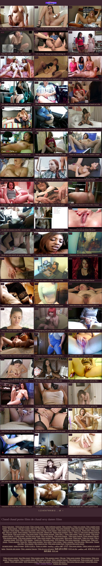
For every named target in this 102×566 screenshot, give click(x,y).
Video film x (59, 534)
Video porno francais (75, 536)
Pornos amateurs (14, 542)
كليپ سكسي (82, 549)
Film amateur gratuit (52, 558)
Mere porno (68, 538)
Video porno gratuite (44, 538)
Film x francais (41, 530)
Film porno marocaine (36, 532)
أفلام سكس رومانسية (55, 546)
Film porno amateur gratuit (27, 538)
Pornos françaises (8, 527)
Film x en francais (47, 536)
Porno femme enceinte (46, 534)
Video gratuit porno (64, 530)
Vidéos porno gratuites (35, 542)
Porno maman (13, 529)
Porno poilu (86, 530)
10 (52, 511)
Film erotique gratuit (10, 538)
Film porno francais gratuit (76, 562)
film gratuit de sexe (40, 544)
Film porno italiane (75, 546)
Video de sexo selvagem (46, 549)
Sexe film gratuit (24, 558)
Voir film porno (79, 542)
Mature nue (48, 532)
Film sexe (88, 529)
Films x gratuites (13, 560)
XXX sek (55, 551)
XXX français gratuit (22, 527)
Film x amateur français (51, 3)
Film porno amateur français (90, 532)
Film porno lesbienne (63, 529)
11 (54, 511)
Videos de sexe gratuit (10, 558)
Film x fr (77, 532)
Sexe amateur (29, 544)
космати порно (7, 546)
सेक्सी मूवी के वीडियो (61, 549)
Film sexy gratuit (11, 532)
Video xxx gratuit (84, 534)
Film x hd (34, 529)
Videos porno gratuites (60, 532)
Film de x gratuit (24, 529)
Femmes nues (85, 540)
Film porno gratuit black (56, 544)
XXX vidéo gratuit (16, 562)
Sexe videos (48, 542)
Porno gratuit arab (87, 560)
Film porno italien (32, 534)
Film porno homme (61, 536)
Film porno (41, 529)
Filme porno (77, 538)
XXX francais (59, 540)
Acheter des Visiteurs (60, 564)
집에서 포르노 (30, 546)
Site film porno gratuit (32, 536)
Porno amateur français (91, 536)
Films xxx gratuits (79, 527)
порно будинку (19, 546)
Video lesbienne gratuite (53, 527)
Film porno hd (76, 530)
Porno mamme (23, 532)
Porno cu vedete (41, 546)
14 (60, 511)
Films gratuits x (67, 527)
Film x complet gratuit (27, 560)
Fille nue (63, 558)
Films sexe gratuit (58, 538)
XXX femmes (28, 540)
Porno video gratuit (71, 534)
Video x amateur (67, 542)
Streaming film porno (58, 562)
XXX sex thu (72, 549)
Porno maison (52, 530)
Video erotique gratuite (28, 530)
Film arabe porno (48, 540)
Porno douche (7, 534)
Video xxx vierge (88, 538)
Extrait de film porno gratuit (74, 544)
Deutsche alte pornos (13, 549)
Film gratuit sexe (74, 560)
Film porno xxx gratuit (43, 560)
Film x (71, 532)
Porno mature (50, 529)
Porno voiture (57, 542)
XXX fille (19, 540)
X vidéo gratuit (19, 536)
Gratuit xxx (38, 540)
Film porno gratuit (19, 534)
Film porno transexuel (72, 540)
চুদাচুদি (66, 546)
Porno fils (23, 542)
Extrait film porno (91, 562)
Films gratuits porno (37, 527)
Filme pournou (86, 558)
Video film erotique (77, 529)
